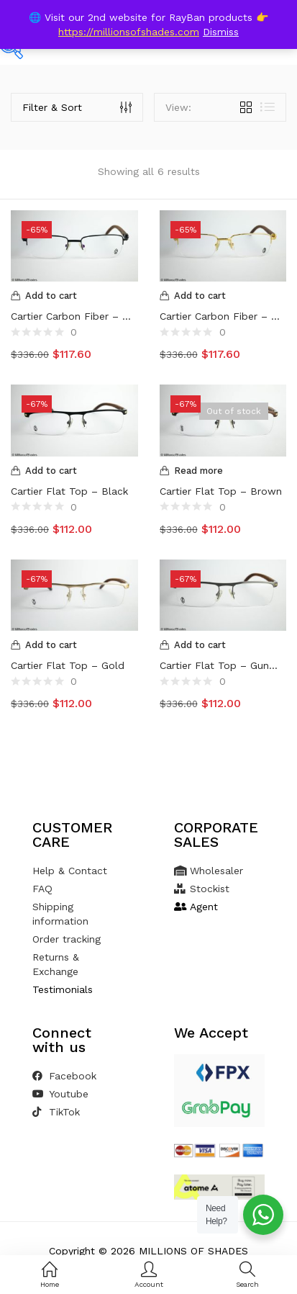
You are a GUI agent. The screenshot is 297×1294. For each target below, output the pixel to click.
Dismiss (221, 31)
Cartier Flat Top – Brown (221, 491)
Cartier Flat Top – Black (69, 491)
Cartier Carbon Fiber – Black (74, 316)
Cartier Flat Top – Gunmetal (223, 665)
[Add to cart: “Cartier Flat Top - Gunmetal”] (223, 645)
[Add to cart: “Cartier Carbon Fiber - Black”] (74, 296)
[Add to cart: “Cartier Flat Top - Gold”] (74, 645)
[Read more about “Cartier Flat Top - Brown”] (223, 471)
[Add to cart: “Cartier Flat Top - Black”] (74, 471)
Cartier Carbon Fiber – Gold (223, 316)
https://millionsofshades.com (128, 31)
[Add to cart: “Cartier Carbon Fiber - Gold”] (223, 296)
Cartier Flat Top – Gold (67, 665)
